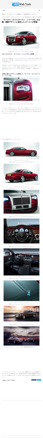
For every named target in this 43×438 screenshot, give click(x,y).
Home (4, 10)
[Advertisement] (11, 391)
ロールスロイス (7, 17)
